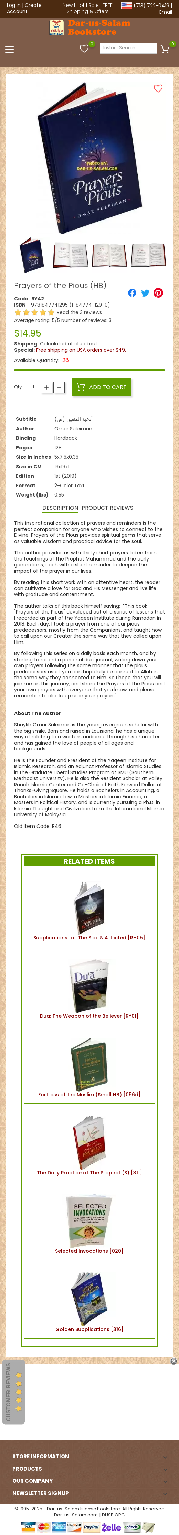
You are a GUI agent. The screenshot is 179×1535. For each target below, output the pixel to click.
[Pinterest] (158, 293)
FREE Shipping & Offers (90, 8)
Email (165, 12)
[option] (32, 255)
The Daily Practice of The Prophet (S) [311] (89, 1142)
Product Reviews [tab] (107, 508)
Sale (93, 5)
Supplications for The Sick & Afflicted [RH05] (89, 907)
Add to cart (101, 387)
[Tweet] (145, 293)
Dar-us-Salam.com (76, 1515)
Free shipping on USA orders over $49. (81, 350)
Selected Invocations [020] (89, 1221)
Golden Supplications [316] (89, 1299)
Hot (80, 5)
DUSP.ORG (113, 1515)
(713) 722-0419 (151, 5)
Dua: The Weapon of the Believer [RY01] (89, 986)
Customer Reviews (8, 1392)
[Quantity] (33, 387)
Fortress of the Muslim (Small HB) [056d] (89, 1064)
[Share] (132, 293)
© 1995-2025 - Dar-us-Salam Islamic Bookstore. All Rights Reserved (89, 1508)
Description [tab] (60, 508)
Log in (14, 5)
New (68, 5)
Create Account (24, 8)
